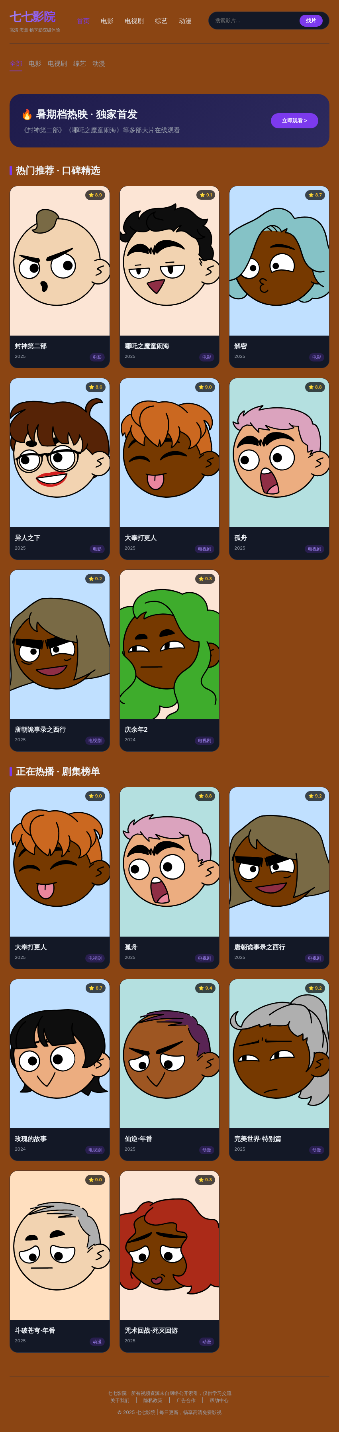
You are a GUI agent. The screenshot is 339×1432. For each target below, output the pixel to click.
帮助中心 (219, 1400)
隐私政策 (153, 1400)
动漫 (185, 21)
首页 (83, 21)
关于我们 (119, 1400)
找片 (311, 21)
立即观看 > (295, 121)
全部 (16, 63)
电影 (107, 21)
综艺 (161, 21)
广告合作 (186, 1400)
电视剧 (134, 21)
